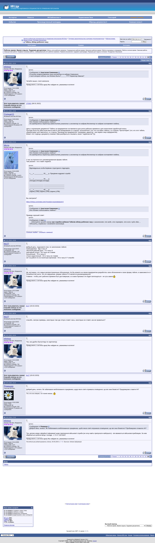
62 (145, 57)
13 (120, 57)
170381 (28, 103)
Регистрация (32, 45)
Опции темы (145, 60)
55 (128, 57)
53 (123, 57)
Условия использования (141, 535)
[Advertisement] (77, 29)
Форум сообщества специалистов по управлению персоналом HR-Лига (45, 38)
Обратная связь (111, 535)
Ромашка (8, 386)
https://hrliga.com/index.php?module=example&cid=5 (44, 202)
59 (138, 57)
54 (125, 57)
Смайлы (6, 519)
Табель (6, 464)
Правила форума (9, 525)
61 (143, 57)
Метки (6, 461)
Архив (130, 535)
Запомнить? (146, 39)
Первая (114, 57)
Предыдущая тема (71, 503)
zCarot (95, 541)
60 (140, 57)
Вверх (152, 535)
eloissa (7, 66)
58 (135, 57)
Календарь (126, 45)
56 (130, 57)
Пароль (122, 41)
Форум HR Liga (122, 535)
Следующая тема (83, 503)
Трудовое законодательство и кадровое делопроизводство (86, 38)
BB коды (6, 518)
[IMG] (5, 520)
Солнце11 (9, 114)
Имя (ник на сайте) (125, 39)
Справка (81, 45)
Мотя (6, 145)
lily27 (6, 244)
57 (133, 57)
